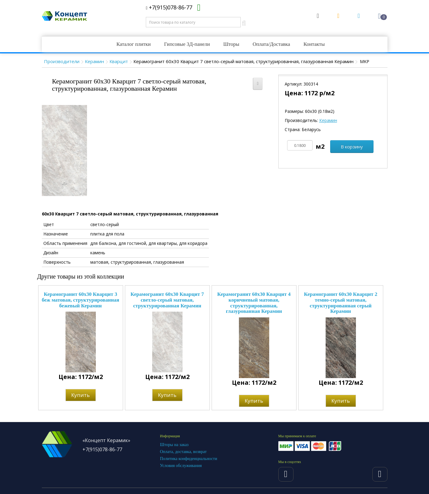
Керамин (94, 61)
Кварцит (118, 61)
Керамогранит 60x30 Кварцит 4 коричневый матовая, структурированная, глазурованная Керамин (254, 302)
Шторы (231, 44)
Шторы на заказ (174, 444)
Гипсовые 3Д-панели (187, 44)
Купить (80, 394)
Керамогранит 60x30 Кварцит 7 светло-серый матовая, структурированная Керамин (167, 299)
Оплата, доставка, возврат (183, 451)
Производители (61, 61)
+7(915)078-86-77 (169, 7)
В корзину (352, 147)
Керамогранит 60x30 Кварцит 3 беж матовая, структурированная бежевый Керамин (80, 299)
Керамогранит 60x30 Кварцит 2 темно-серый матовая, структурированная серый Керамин (340, 302)
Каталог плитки (133, 44)
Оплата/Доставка (271, 44)
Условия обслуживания (181, 465)
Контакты (314, 44)
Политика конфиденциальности (188, 458)
